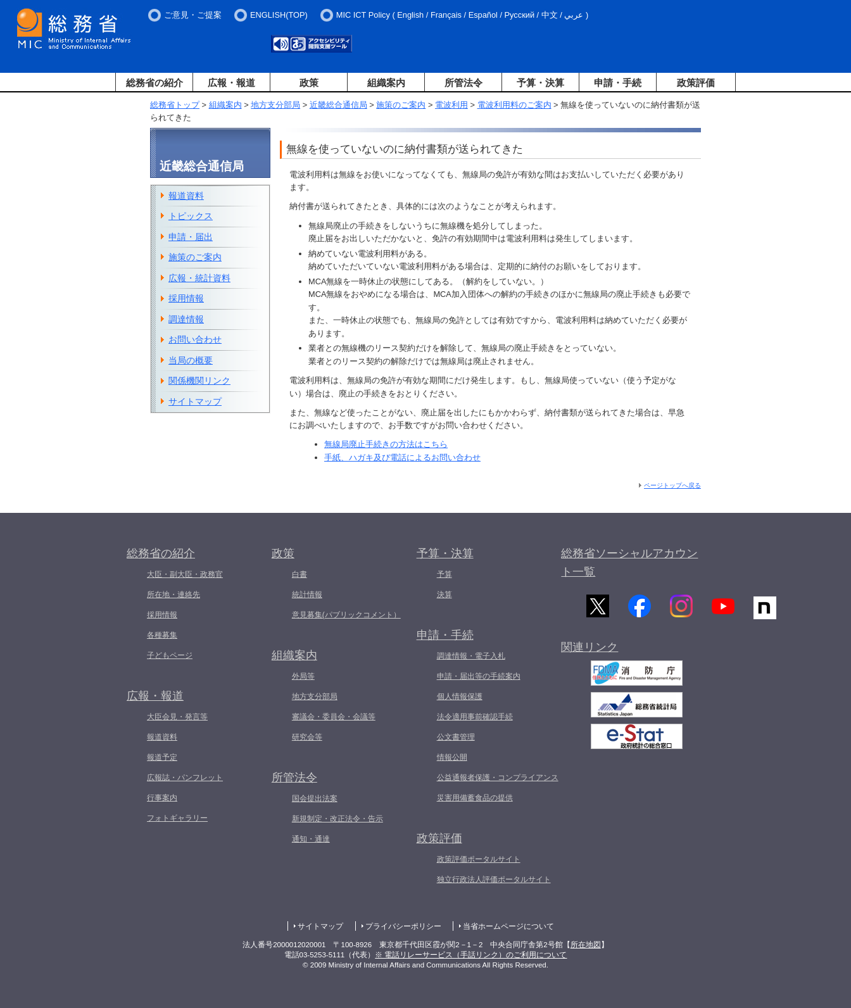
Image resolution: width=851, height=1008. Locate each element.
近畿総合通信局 (338, 105)
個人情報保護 (459, 696)
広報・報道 (231, 82)
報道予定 (162, 757)
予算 (444, 574)
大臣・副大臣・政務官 (185, 574)
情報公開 (452, 757)
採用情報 (186, 298)
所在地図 (585, 944)
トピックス (190, 216)
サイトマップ (195, 401)
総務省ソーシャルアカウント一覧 (629, 562)
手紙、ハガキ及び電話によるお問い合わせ (402, 457)
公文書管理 (456, 737)
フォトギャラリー (177, 818)
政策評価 (696, 82)
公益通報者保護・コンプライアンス (497, 777)
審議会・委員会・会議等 (333, 716)
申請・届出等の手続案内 (478, 676)
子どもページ (169, 655)
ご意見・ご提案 (193, 15)
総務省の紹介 (154, 82)
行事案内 (162, 797)
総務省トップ (174, 105)
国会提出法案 (314, 798)
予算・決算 (540, 82)
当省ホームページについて (508, 926)
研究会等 (307, 737)
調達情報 (186, 319)
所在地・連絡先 (173, 594)
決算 (444, 594)
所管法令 (463, 82)
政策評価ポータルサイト (478, 859)
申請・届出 (190, 237)
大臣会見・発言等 (177, 716)
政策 (308, 82)
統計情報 (307, 594)
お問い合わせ (195, 339)
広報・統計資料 (199, 278)
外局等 (303, 676)
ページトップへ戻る (672, 485)
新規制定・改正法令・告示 (337, 818)
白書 (299, 574)
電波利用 (451, 105)
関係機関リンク (199, 380)
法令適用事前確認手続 (475, 716)
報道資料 (186, 196)
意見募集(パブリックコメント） (346, 614)
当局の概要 (190, 360)
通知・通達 (311, 839)
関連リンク (589, 652)
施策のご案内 (401, 105)
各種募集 (162, 635)
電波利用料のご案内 (514, 105)
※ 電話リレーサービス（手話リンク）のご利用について (471, 955)
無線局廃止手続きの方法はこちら (386, 444)
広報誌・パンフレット (185, 777)
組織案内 (386, 82)
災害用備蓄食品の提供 (475, 797)
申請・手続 (617, 82)
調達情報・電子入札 (471, 656)
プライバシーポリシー (403, 926)
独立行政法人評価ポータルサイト (494, 879)
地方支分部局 (275, 105)
